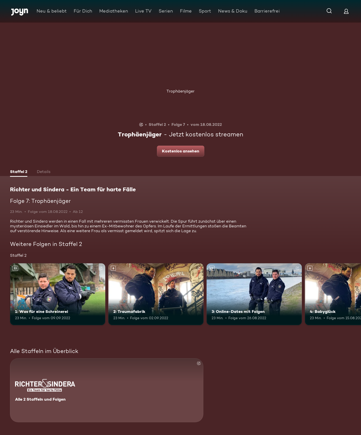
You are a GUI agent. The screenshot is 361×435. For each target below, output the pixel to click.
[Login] (346, 11)
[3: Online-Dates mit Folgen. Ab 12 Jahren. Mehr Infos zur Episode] (254, 294)
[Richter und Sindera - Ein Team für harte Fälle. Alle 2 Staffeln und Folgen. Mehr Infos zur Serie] (106, 390)
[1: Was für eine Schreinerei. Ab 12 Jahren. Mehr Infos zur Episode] (57, 294)
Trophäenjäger (180, 91)
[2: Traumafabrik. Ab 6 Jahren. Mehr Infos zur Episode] (156, 294)
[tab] (18, 172)
